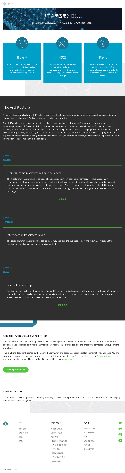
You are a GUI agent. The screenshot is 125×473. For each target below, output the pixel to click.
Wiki (85, 437)
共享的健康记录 (57, 453)
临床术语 (54, 437)
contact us (67, 359)
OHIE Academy (89, 433)
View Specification (16, 369)
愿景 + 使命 (23, 433)
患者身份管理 (56, 433)
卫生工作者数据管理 (59, 445)
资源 (21, 441)
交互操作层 (55, 449)
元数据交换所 (88, 441)
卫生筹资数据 (56, 461)
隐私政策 (7, 469)
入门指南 (86, 445)
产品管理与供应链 (58, 457)
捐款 (17, 469)
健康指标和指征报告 (59, 441)
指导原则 (22, 429)
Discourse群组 (89, 429)
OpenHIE (10, 4)
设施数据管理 (56, 429)
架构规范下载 (88, 449)
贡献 (21, 437)
